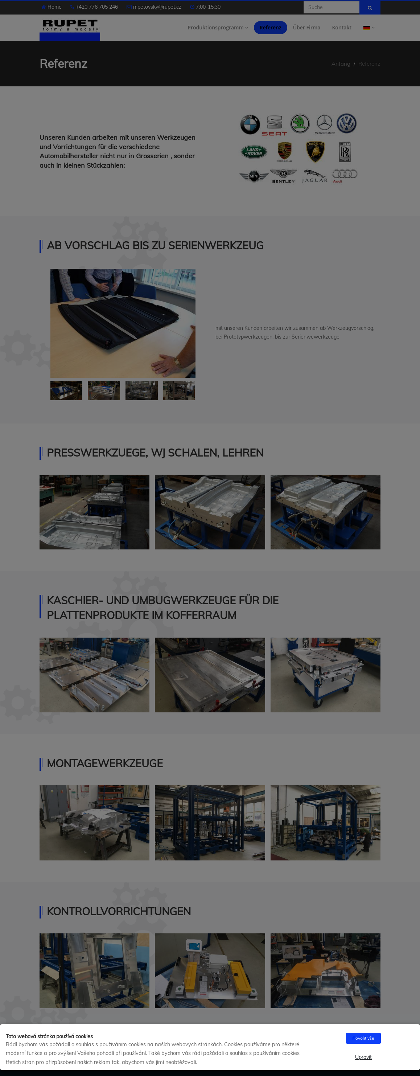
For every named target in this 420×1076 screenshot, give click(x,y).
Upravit (363, 1057)
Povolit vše (363, 1038)
